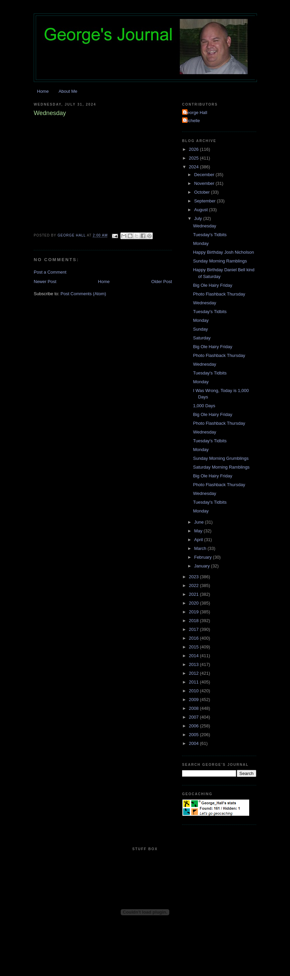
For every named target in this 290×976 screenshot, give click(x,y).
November (205, 183)
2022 (194, 585)
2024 (194, 166)
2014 (194, 655)
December (205, 174)
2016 (194, 638)
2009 (194, 699)
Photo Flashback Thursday (219, 294)
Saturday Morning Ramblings (221, 467)
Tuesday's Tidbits (210, 234)
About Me (68, 91)
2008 (194, 708)
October (202, 192)
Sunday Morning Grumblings (221, 458)
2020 (194, 603)
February (203, 557)
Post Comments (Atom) (83, 293)
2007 (194, 717)
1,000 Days (204, 405)
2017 (194, 629)
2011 (194, 682)
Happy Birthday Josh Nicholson (223, 252)
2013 (194, 664)
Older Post (161, 281)
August (201, 209)
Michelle (192, 120)
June (199, 522)
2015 (194, 646)
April (199, 539)
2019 (194, 611)
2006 (194, 725)
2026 (194, 149)
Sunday (200, 329)
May (199, 530)
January (202, 565)
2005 (194, 734)
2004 (194, 743)
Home (43, 91)
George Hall (195, 112)
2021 (194, 594)
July (198, 218)
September (205, 200)
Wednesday (204, 225)
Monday (200, 243)
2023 (194, 576)
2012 (194, 673)
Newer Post (45, 281)
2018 (194, 620)
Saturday (201, 337)
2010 (194, 690)
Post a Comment (50, 272)
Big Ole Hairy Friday (212, 285)
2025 (194, 158)
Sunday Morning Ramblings (220, 260)
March (201, 548)
